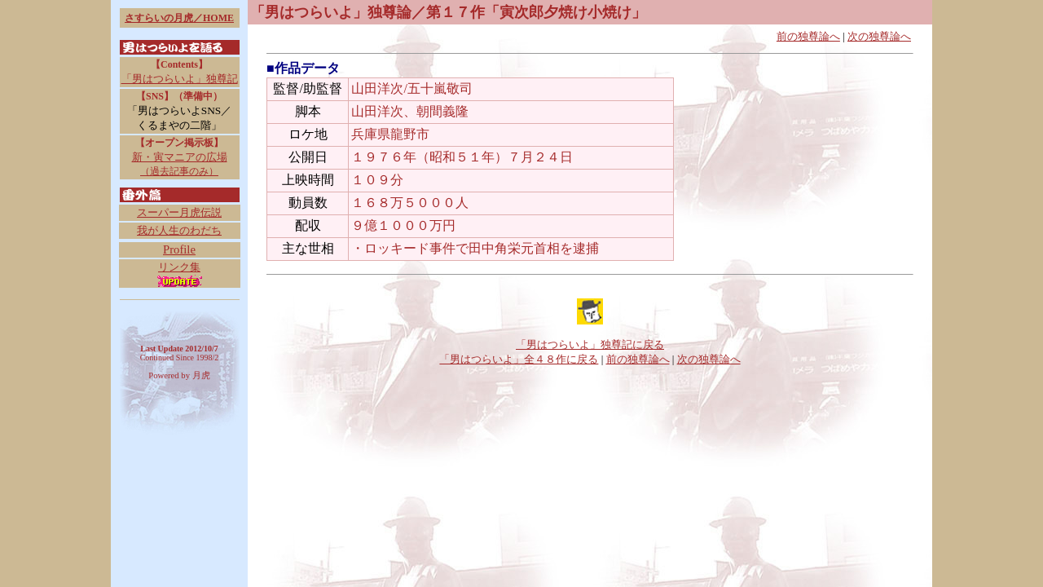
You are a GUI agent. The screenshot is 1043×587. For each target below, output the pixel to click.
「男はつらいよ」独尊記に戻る (590, 344)
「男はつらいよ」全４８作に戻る (518, 359)
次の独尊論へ (879, 36)
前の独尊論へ (808, 36)
